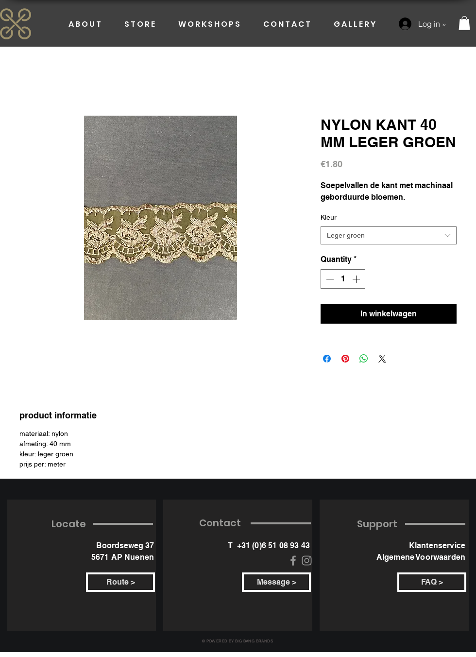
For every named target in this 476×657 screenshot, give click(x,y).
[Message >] (276, 582)
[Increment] (357, 279)
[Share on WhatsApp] (364, 358)
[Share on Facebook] (327, 358)
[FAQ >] (431, 582)
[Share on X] (382, 358)
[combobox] (389, 235)
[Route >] (120, 582)
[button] (464, 23)
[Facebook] (293, 560)
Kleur (329, 217)
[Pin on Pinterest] (345, 358)
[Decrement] (329, 279)
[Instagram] (306, 560)
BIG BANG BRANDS (254, 641)
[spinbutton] (343, 279)
